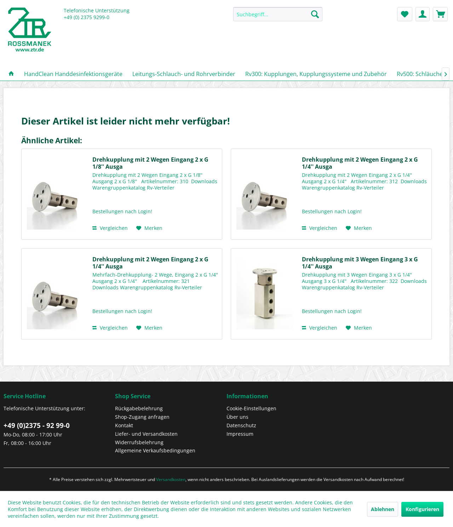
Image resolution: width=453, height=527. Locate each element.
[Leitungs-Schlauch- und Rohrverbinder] (183, 74)
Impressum (239, 433)
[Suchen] (315, 14)
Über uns (237, 416)
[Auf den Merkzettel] (149, 228)
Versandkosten (170, 479)
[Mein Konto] (422, 14)
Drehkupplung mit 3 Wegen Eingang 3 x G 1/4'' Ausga (360, 263)
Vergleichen (110, 228)
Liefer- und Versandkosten (146, 433)
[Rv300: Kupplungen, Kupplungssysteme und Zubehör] (316, 74)
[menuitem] (277, 17)
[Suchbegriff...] (277, 14)
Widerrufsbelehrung (139, 442)
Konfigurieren (422, 509)
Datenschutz (241, 425)
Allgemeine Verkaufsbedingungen (155, 450)
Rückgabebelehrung (139, 408)
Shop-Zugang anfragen (142, 416)
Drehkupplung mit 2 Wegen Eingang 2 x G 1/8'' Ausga (150, 163)
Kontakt (124, 425)
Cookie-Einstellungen (251, 408)
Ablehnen (382, 509)
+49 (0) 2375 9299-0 (86, 17)
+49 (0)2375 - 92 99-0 (37, 425)
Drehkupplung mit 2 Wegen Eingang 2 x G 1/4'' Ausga (360, 163)
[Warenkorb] (440, 14)
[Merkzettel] (404, 14)
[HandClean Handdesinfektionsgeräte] (73, 74)
